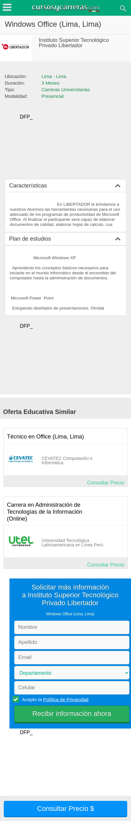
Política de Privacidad (65, 699)
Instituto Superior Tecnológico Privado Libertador (74, 42)
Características (28, 185)
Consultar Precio (105, 482)
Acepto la (54, 699)
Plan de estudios (30, 239)
